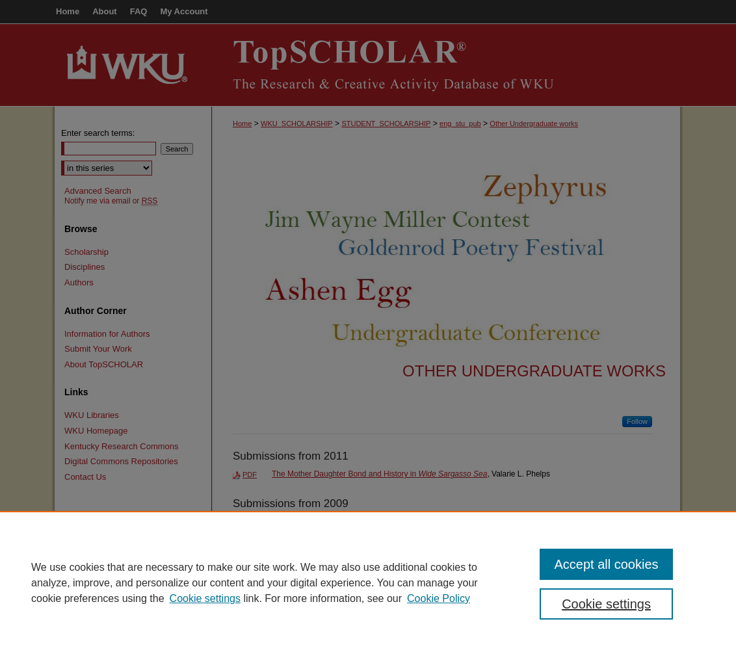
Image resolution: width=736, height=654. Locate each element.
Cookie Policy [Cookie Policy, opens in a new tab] (438, 598)
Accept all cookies (606, 564)
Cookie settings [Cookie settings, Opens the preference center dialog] (606, 604)
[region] (368, 582)
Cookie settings (205, 598)
